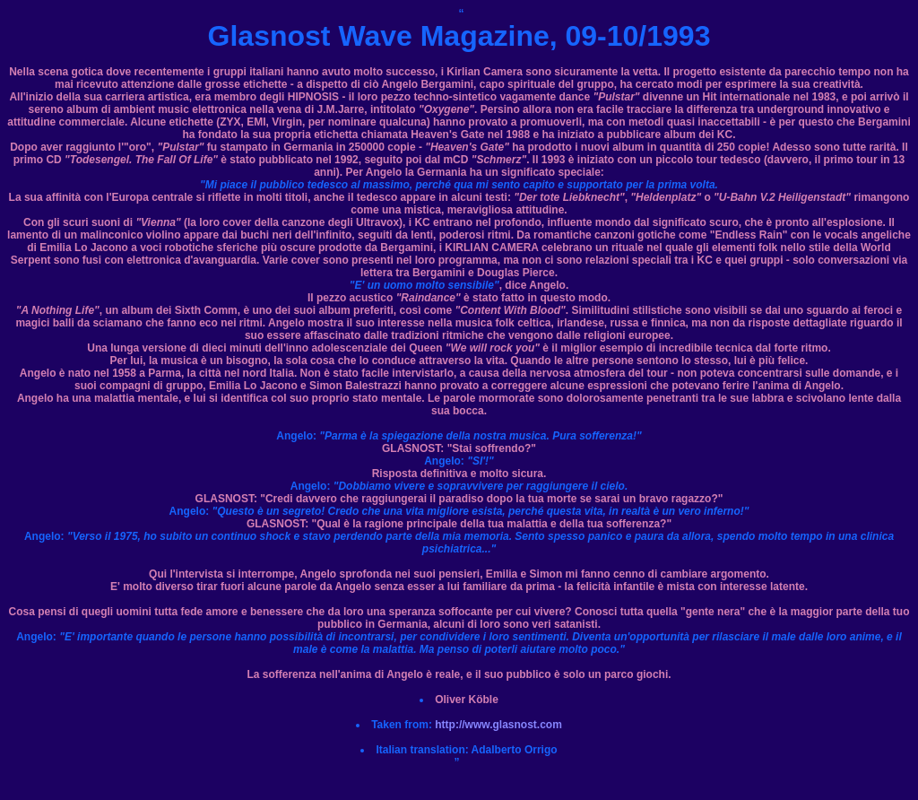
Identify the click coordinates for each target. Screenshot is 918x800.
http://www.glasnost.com (498, 724)
